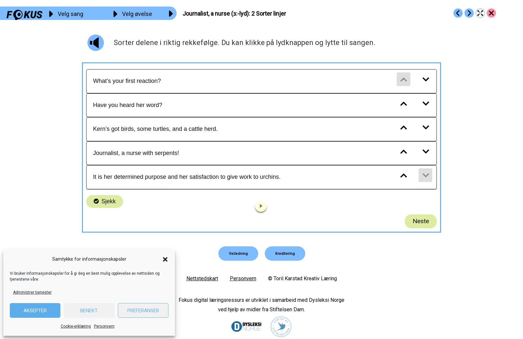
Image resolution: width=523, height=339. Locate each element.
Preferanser (143, 311)
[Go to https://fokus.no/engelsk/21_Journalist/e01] (458, 13)
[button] (165, 259)
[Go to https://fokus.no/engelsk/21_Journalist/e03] (469, 13)
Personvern (104, 326)
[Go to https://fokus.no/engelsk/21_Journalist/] (491, 13)
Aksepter (35, 311)
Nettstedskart (202, 278)
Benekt (89, 311)
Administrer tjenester (32, 292)
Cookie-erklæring (76, 326)
